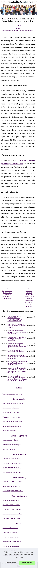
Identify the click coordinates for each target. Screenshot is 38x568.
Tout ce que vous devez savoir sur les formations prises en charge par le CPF (17, 363)
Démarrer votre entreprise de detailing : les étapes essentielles (16, 338)
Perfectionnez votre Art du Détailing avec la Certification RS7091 (16, 326)
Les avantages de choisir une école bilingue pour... (18, 30)
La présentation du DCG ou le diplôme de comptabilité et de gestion (7, 294)
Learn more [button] (19, 557)
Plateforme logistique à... (11, 408)
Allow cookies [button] (27, 562)
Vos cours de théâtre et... (11, 500)
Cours (19, 25)
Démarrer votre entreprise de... (12, 541)
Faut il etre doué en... (9, 449)
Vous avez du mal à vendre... (12, 417)
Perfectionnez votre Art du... (12, 532)
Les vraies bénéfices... (10, 430)
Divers (18, 28)
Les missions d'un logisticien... (12, 486)
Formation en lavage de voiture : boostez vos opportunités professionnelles (16, 345)
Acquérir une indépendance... (12, 463)
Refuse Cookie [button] (11, 562)
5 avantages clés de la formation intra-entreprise (15, 350)
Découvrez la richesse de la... (12, 514)
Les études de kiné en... (10, 440)
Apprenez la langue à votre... (12, 518)
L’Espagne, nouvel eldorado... (12, 509)
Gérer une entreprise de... (11, 537)
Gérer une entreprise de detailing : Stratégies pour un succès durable (16, 332)
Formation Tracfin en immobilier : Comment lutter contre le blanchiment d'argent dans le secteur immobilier (29, 298)
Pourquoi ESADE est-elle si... (12, 458)
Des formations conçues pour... (13, 472)
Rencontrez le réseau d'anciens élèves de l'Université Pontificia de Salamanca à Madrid (15, 318)
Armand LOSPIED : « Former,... (13, 481)
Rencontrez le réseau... (10, 528)
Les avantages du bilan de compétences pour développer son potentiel (17, 356)
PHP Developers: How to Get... (13, 491)
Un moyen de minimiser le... (12, 412)
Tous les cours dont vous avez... (13, 394)
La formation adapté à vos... (12, 468)
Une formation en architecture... (13, 421)
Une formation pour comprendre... (13, 403)
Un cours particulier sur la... (11, 505)
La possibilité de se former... (12, 426)
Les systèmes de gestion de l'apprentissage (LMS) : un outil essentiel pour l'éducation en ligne (17, 370)
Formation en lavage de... (11, 546)
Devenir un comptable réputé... (12, 445)
